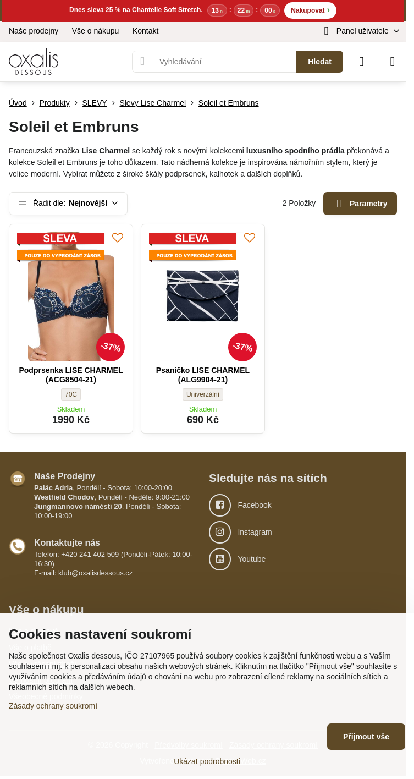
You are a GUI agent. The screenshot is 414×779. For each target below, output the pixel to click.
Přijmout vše (366, 736)
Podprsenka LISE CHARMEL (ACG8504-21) (71, 375)
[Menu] (392, 62)
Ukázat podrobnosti (207, 761)
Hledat (320, 61)
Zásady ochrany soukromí (53, 705)
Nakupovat (310, 9)
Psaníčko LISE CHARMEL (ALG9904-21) (203, 375)
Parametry (360, 204)
